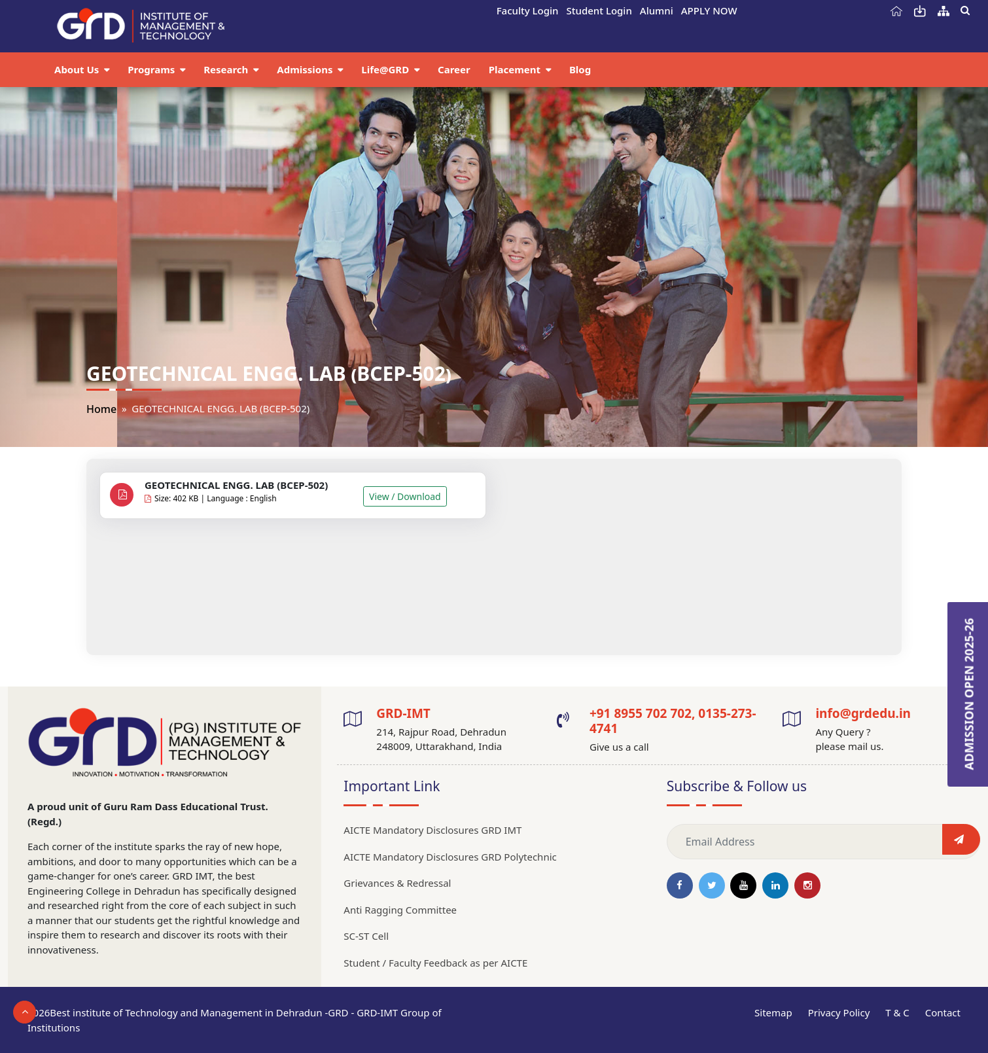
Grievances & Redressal (397, 882)
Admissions (306, 69)
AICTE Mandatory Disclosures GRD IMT (432, 829)
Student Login (599, 10)
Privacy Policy (839, 1012)
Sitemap (773, 1012)
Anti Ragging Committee (400, 909)
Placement (516, 69)
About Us (77, 69)
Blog (580, 69)
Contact (943, 1012)
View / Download (405, 496)
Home (101, 409)
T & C (897, 1012)
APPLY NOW (709, 10)
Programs (152, 69)
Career (454, 69)
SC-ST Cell (366, 935)
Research (227, 69)
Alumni (656, 10)
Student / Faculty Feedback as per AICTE (435, 962)
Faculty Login (528, 10)
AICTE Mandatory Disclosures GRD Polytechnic (450, 856)
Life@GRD (386, 69)
